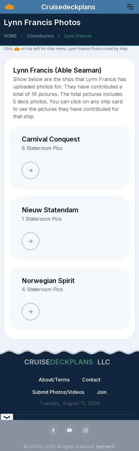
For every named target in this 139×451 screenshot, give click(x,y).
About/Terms (54, 380)
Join (102, 392)
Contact (91, 380)
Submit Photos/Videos (58, 392)
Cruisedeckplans (67, 7)
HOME (10, 35)
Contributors (40, 35)
